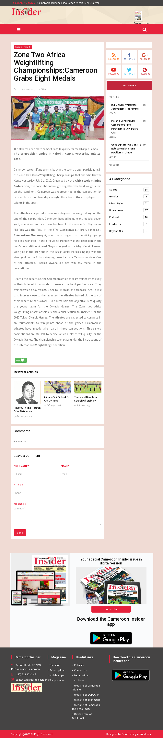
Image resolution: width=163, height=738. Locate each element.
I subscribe (111, 609)
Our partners (57, 680)
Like (20, 360)
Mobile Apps (57, 675)
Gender (129, 196)
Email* (65, 466)
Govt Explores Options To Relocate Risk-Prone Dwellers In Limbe (126, 148)
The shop (55, 665)
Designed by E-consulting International (128, 734)
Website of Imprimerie (87, 700)
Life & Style (129, 203)
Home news (129, 210)
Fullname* (21, 466)
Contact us (80, 670)
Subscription (57, 670)
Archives (79, 680)
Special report (22, 46)
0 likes (42, 89)
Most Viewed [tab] (129, 85)
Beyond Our (129, 231)
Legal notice (81, 675)
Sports (129, 190)
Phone (18, 485)
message (20, 504)
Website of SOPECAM (86, 694)
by (15, 89)
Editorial (129, 217)
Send (20, 532)
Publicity (79, 665)
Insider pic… (129, 224)
